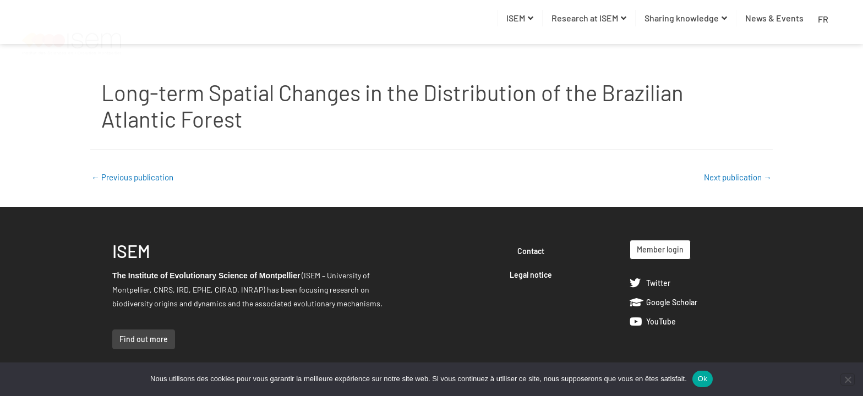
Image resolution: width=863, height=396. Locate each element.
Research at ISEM (588, 18)
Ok (702, 379)
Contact (530, 251)
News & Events (774, 18)
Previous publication (132, 177)
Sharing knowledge (685, 18)
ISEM (519, 18)
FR (823, 19)
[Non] (847, 379)
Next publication (738, 177)
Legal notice (531, 274)
